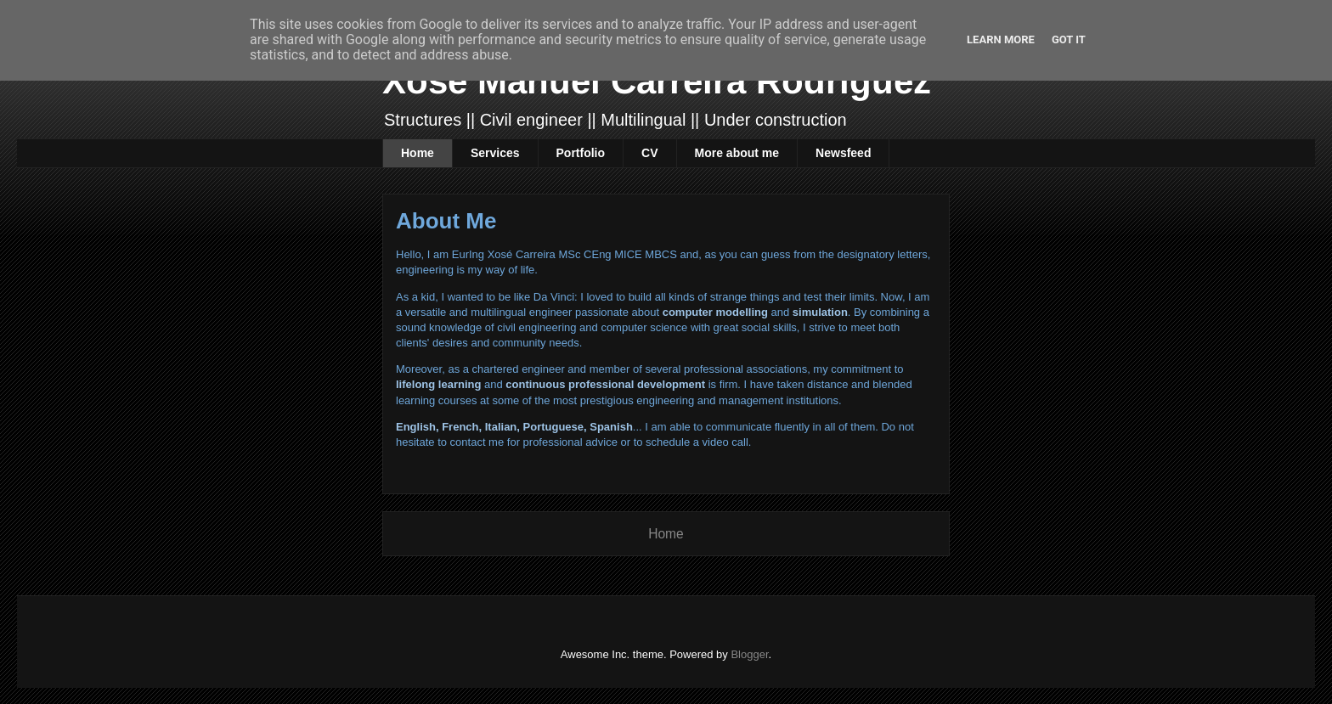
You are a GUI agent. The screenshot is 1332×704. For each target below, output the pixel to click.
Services (495, 153)
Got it (1069, 39)
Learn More (1001, 39)
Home (417, 153)
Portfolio (581, 153)
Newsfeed (843, 153)
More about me (737, 153)
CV (649, 153)
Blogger (749, 654)
